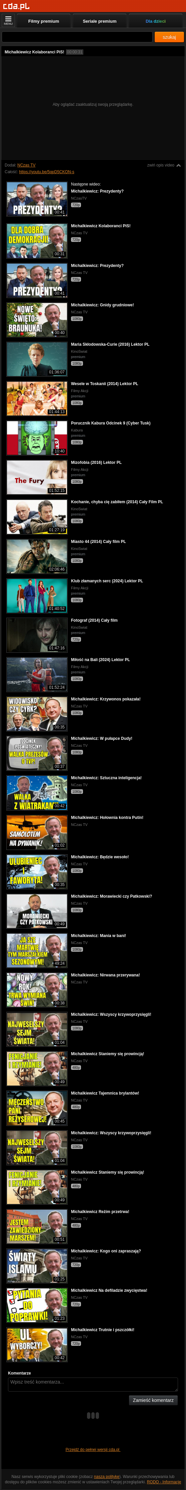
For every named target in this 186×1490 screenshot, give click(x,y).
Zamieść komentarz (153, 1400)
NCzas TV (26, 165)
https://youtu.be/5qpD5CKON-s (46, 172)
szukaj (169, 37)
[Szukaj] (77, 36)
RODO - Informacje (164, 1482)
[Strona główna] (16, 6)
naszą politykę (106, 1476)
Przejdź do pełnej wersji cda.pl (93, 1449)
